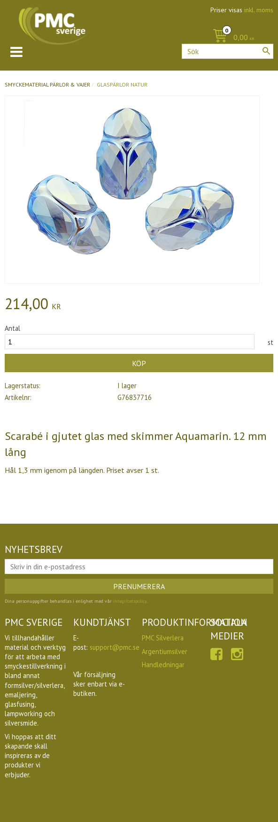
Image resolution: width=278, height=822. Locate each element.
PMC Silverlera (163, 637)
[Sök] (266, 51)
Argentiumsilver (164, 651)
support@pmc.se (114, 647)
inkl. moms (258, 10)
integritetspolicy (130, 601)
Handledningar (163, 664)
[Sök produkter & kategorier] (227, 51)
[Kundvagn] (231, 38)
